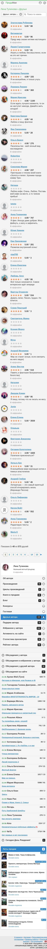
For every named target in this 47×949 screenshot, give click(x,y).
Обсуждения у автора (26, 655)
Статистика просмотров (22, 639)
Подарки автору (22, 622)
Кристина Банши (19, 116)
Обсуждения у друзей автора (26, 666)
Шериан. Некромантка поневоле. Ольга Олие (25, 901)
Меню (2, 3)
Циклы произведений (22, 589)
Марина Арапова (19, 63)
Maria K (14, 532)
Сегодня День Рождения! (26, 840)
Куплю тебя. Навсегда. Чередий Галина (25, 883)
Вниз (44, 946)
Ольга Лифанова (19, 497)
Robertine (15, 156)
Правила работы (31, 939)
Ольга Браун (17, 140)
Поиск (44, 3)
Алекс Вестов (17, 367)
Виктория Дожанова (21, 439)
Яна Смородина (18, 129)
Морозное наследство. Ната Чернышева (25, 892)
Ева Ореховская (18, 241)
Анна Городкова (19, 519)
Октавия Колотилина (21, 449)
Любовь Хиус (17, 276)
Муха (13, 340)
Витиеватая (16, 33)
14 (32, 555)
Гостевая (7, 611)
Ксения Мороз (17, 329)
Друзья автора (22, 617)
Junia (13, 407)
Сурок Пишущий (19, 308)
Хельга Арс (16, 463)
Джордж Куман (18, 393)
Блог (22, 600)
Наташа (14, 185)
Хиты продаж (24, 849)
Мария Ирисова (18, 97)
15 (37, 555)
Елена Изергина (18, 265)
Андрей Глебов (18, 479)
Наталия (15, 383)
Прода (11, 3)
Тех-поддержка (37, 941)
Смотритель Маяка (20, 318)
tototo (13, 204)
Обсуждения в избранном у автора (26, 660)
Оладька (15, 428)
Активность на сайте (22, 633)
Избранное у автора (22, 628)
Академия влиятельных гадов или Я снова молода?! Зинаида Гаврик (24, 912)
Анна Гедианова (19, 214)
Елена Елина (17, 417)
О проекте (18, 937)
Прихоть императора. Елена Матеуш (24, 864)
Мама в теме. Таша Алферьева (21, 855)
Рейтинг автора (22, 644)
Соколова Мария (19, 167)
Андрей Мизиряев (19, 351)
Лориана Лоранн (19, 87)
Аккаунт (40, 3)
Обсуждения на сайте (26, 672)
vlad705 (14, 254)
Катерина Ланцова (20, 73)
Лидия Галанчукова (20, 47)
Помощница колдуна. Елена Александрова (20, 923)
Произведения (22, 584)
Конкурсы (8, 606)
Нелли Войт (16, 508)
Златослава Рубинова (21, 23)
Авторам (27, 937)
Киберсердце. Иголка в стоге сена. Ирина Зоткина (26, 873)
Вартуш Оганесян (19, 292)
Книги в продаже (22, 595)
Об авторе (8, 578)
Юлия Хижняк (17, 230)
